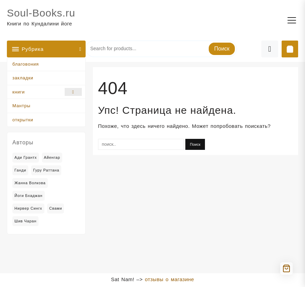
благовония (25, 64)
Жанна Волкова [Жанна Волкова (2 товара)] (30, 183)
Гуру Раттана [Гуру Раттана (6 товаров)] (46, 170)
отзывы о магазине (169, 279)
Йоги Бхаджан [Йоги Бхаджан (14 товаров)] (28, 196)
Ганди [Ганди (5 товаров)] (20, 170)
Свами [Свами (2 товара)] (55, 208)
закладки (22, 77)
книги (47, 92)
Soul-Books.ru (41, 13)
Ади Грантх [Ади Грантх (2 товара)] (25, 157)
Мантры (21, 105)
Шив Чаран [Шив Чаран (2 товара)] (25, 221)
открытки (22, 119)
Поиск (221, 49)
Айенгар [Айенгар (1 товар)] (52, 157)
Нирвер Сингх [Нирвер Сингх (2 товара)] (28, 208)
